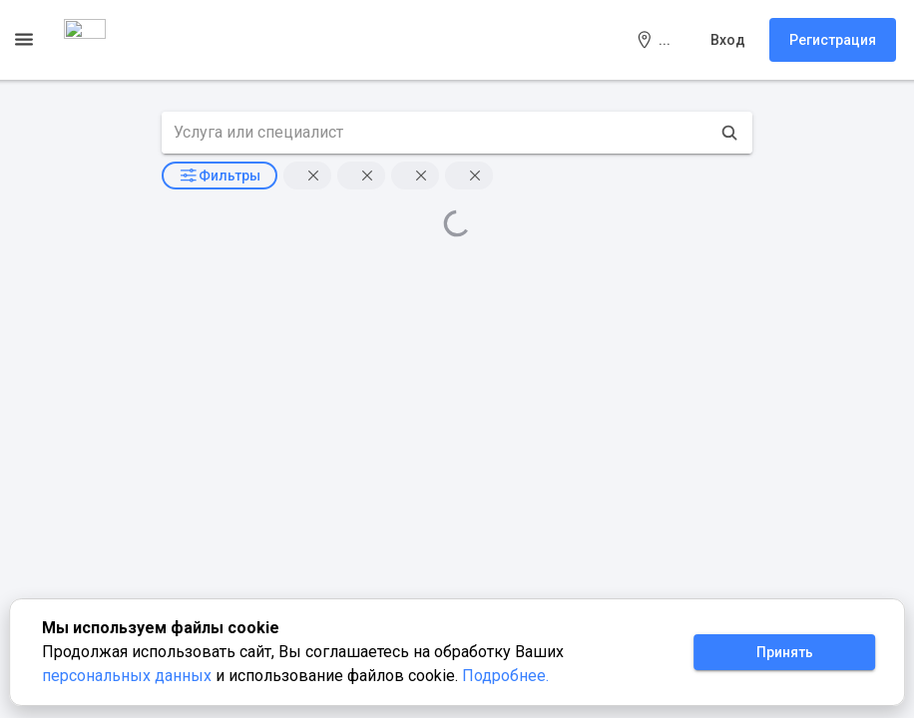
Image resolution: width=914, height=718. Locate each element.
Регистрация (832, 40)
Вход (727, 40)
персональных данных (129, 675)
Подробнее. (505, 675)
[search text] (436, 133)
